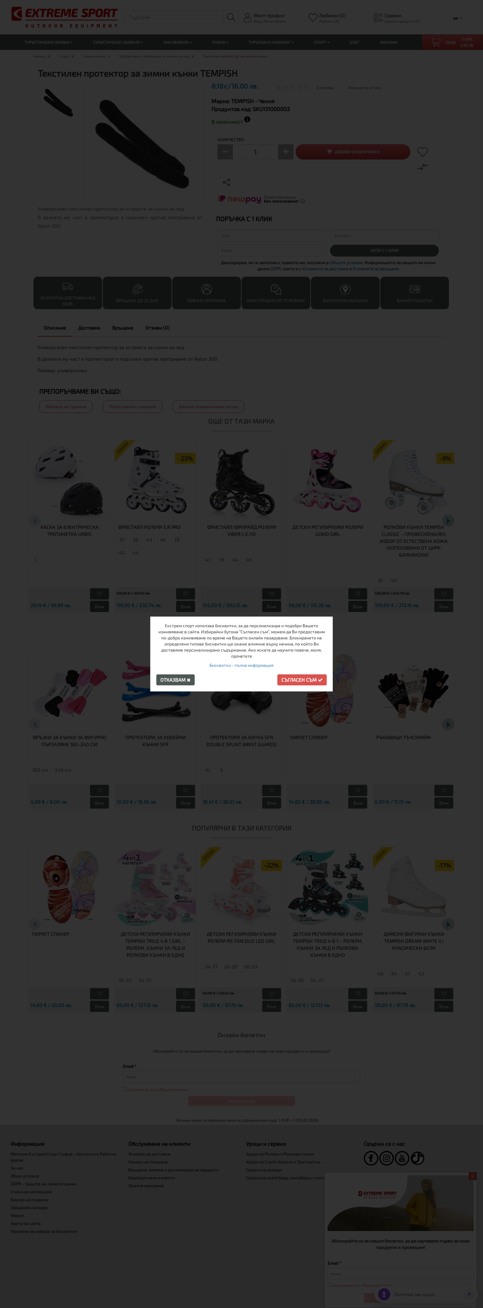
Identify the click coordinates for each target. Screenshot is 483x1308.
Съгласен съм (302, 680)
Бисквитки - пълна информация (241, 665)
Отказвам (175, 680)
